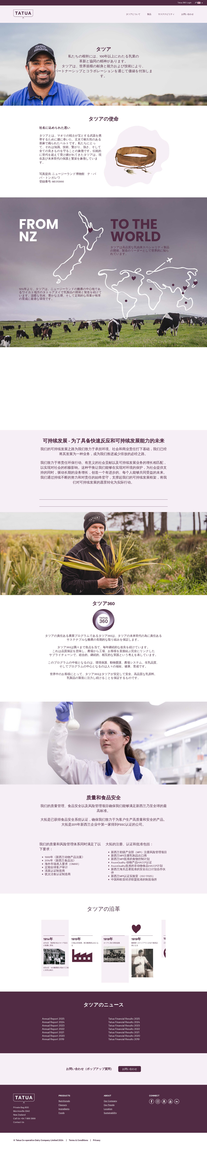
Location (108, 1108)
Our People (109, 1104)
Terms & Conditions (78, 1140)
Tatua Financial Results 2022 (124, 1028)
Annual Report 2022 (53, 1028)
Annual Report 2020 (53, 1035)
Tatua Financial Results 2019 (124, 1039)
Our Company (110, 1100)
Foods (61, 1112)
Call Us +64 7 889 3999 (24, 1118)
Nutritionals (64, 1100)
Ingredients (64, 1108)
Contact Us (18, 1121)
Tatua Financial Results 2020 (124, 1035)
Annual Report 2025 (53, 1018)
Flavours (63, 1104)
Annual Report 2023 (53, 1025)
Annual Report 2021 (53, 1032)
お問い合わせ (187, 14)
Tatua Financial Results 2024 (124, 1022)
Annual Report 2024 (53, 1022)
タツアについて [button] (133, 14)
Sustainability (110, 1112)
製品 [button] (149, 14)
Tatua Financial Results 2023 (124, 1025)
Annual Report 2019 (53, 1039)
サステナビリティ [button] (166, 14)
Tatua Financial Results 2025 (124, 1018)
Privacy (96, 1140)
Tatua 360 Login (184, 2)
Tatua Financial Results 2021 (123, 1032)
